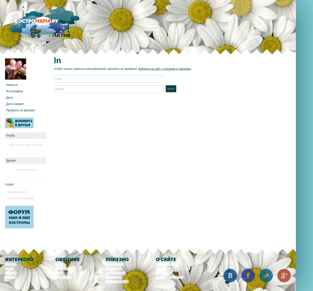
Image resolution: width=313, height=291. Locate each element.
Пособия (10, 277)
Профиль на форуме (20, 110)
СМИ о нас (162, 273)
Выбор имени (114, 277)
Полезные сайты (115, 273)
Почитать (10, 264)
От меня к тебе (114, 264)
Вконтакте (230, 275)
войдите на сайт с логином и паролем (164, 68)
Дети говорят (15, 104)
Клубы (59, 273)
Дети (9, 97)
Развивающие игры (117, 281)
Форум (59, 264)
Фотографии (14, 91)
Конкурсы (10, 273)
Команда (161, 268)
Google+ (284, 275)
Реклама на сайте (166, 264)
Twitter (266, 275)
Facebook (248, 275)
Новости (12, 85)
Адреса (9, 268)
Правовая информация (169, 277)
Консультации (114, 268)
